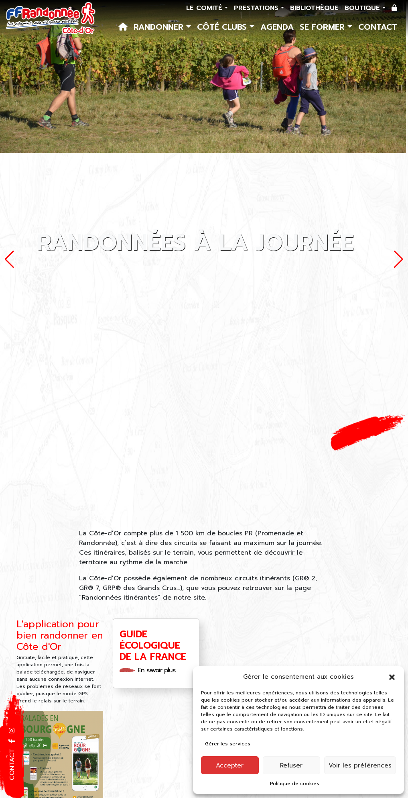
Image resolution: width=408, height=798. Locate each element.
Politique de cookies (294, 783)
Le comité (205, 8)
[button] (392, 677)
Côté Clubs (223, 27)
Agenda (277, 27)
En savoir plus (160, 670)
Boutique (363, 8)
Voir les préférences (360, 765)
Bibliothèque (314, 8)
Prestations (257, 8)
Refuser (291, 765)
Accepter (230, 765)
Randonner (160, 27)
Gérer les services (227, 743)
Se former (323, 27)
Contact (377, 27)
